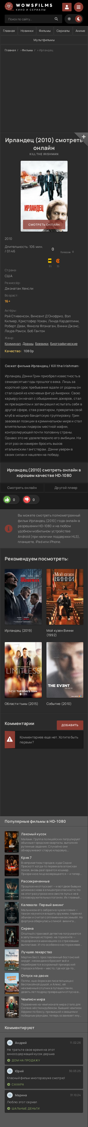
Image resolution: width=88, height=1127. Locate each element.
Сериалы (63, 31)
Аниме (80, 31)
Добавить (70, 725)
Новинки (27, 31)
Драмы (28, 343)
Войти (67, 7)
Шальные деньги (23, 1108)
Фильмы (45, 31)
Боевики (42, 343)
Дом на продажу (23, 1060)
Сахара (15, 1084)
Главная (10, 50)
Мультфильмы (44, 40)
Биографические (63, 343)
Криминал (13, 343)
